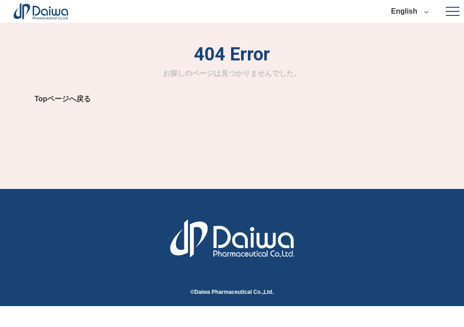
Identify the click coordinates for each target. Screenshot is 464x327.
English (404, 11)
